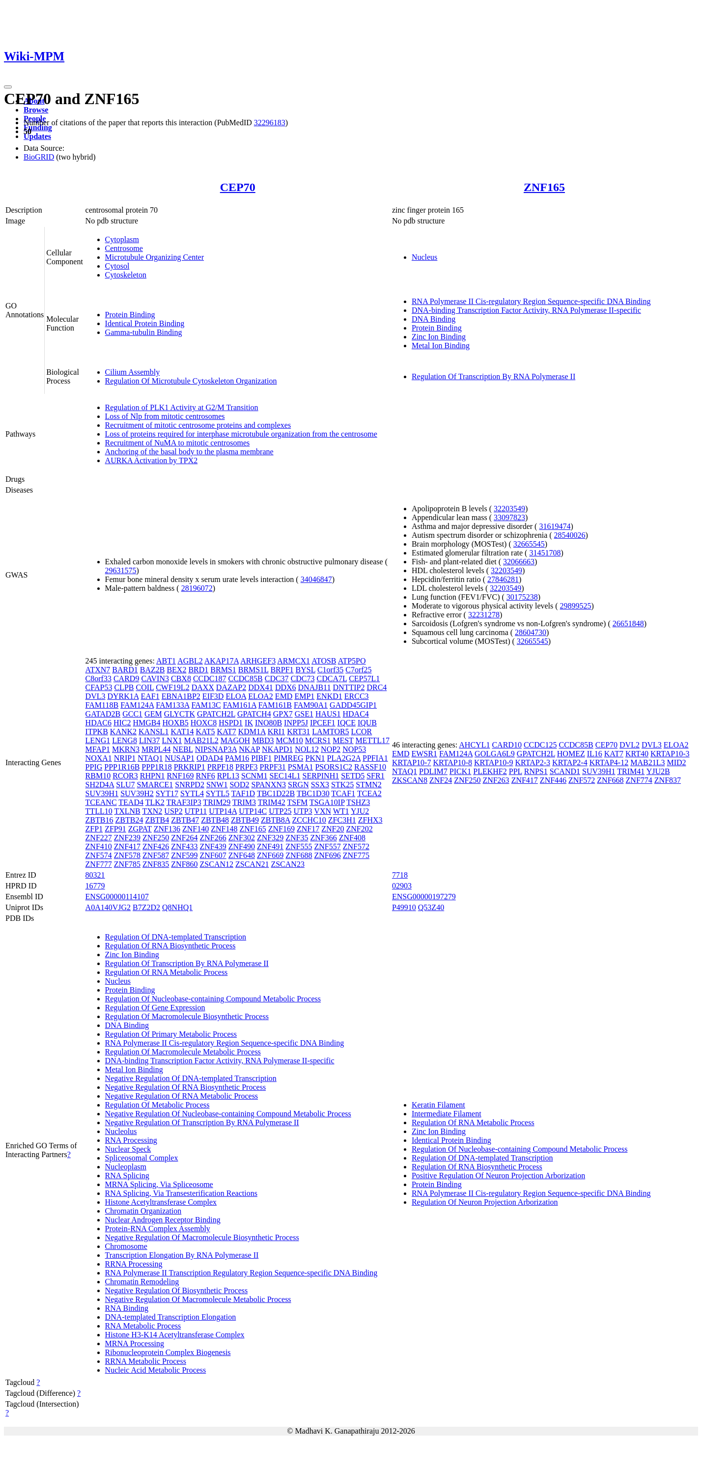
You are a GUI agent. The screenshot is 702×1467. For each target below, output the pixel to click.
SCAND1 (565, 771)
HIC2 (122, 723)
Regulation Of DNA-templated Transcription (176, 937)
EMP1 (304, 696)
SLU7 (125, 784)
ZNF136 (167, 829)
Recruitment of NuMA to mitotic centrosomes (177, 443)
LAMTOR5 (330, 731)
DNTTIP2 (349, 687)
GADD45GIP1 (353, 705)
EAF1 (150, 696)
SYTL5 (217, 793)
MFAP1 (97, 749)
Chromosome (126, 1246)
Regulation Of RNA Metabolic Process (166, 972)
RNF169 (180, 776)
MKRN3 (126, 749)
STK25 (342, 784)
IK (249, 723)
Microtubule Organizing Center (154, 257)
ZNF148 (224, 829)
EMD (284, 696)
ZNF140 (195, 829)
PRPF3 (246, 767)
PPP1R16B (122, 767)
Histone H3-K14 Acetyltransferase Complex (175, 1334)
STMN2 (368, 784)
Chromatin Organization (143, 1211)
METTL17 (373, 740)
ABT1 (166, 661)
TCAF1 (343, 793)
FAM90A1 (311, 705)
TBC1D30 (313, 793)
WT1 (341, 811)
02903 (402, 886)
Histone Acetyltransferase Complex (161, 1202)
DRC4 (376, 687)
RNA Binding (126, 1308)
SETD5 (353, 776)
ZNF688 (298, 855)
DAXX (203, 687)
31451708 (545, 553)
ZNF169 (281, 829)
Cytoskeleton (125, 275)
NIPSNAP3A (216, 749)
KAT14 (182, 731)
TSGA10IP (326, 802)
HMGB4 (147, 723)
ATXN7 (98, 669)
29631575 (121, 570)
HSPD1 (231, 723)
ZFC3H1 (342, 820)
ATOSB (323, 661)
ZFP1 (94, 829)
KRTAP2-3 (533, 762)
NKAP (249, 749)
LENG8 (124, 740)
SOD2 (239, 784)
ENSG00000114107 (117, 896)
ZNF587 (155, 855)
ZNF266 (213, 837)
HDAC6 (98, 723)
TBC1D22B (276, 793)
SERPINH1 (321, 776)
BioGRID (39, 157)
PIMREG (288, 758)
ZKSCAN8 (409, 780)
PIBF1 (261, 758)
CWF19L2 (172, 687)
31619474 (554, 526)
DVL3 (95, 696)
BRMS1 (223, 669)
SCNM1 (254, 776)
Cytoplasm (122, 239)
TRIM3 (244, 802)
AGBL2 (190, 661)
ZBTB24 (129, 820)
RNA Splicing (127, 1175)
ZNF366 (323, 837)
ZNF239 (127, 837)
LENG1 (98, 740)
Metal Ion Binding (441, 345)
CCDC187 (209, 678)
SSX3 (320, 784)
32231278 (484, 614)
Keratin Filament (438, 1105)
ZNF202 (359, 829)
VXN (322, 811)
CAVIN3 (155, 678)
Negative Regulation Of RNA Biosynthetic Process (185, 1087)
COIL (145, 687)
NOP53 (354, 749)
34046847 (316, 579)
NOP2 (330, 749)
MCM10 (289, 740)
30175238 (522, 597)
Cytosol (117, 266)
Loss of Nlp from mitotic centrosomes (165, 416)
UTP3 (302, 811)
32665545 (529, 544)
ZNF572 (356, 846)
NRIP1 (125, 758)
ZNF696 (327, 855)
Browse (36, 110)
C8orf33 (98, 678)
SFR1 (375, 776)
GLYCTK (179, 714)
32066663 (518, 561)
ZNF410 (98, 846)
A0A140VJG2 (108, 907)
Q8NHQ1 (177, 907)
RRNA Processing (134, 1264)
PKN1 (315, 758)
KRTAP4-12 (609, 762)
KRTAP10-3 (670, 753)
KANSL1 (153, 731)
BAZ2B (152, 669)
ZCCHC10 (309, 820)
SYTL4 (192, 793)
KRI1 (276, 731)
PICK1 (460, 771)
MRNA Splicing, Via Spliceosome (159, 1184)
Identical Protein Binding (145, 323)
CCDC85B (245, 678)
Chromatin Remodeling (142, 1281)
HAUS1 (328, 714)
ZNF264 (184, 837)
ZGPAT (140, 829)
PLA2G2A (344, 758)
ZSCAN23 (287, 864)
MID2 (676, 762)
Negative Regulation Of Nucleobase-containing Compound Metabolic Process (228, 1113)
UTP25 (280, 811)
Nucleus (424, 257)
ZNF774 (639, 780)
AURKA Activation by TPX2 (151, 460)
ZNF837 (667, 780)
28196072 (197, 588)
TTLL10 (98, 811)
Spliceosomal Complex (141, 1158)
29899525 (575, 606)
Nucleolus (121, 1131)
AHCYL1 (474, 745)
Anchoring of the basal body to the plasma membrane (189, 451)
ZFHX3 (370, 820)
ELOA (235, 696)
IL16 (594, 753)
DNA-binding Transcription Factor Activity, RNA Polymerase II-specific (526, 310)
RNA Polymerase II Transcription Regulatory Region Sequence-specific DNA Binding (241, 1273)
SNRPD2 (189, 784)
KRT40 (636, 753)
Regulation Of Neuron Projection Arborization (485, 1202)
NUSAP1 (179, 758)
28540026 (570, 535)
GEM (153, 714)
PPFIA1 (375, 758)
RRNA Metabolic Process (145, 1361)
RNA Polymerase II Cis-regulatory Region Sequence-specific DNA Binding (531, 301)
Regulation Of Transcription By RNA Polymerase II (493, 376)
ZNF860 (184, 864)
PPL (515, 771)
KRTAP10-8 (452, 762)
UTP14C (253, 811)
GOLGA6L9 (495, 753)
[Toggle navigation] (8, 86)
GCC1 (132, 714)
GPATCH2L (216, 714)
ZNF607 (213, 855)
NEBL (183, 749)
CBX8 (181, 678)
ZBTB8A (275, 820)
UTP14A (223, 811)
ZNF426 (155, 846)
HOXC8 (204, 723)
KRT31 (298, 731)
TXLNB (127, 811)
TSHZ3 (358, 802)
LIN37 (149, 740)
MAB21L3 (647, 762)
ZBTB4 (157, 820)
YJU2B (658, 771)
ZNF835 (155, 864)
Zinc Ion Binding (439, 336)
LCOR (361, 731)
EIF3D (213, 696)
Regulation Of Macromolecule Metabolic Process (183, 1052)
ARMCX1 (293, 661)
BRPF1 (281, 669)
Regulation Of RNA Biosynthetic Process (170, 945)
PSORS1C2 (333, 767)
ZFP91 (115, 829)
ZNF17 (308, 829)
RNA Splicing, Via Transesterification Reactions (181, 1193)
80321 (95, 875)
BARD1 (125, 669)
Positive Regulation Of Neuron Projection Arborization (498, 1175)
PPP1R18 (156, 767)
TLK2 (155, 802)
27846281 (503, 579)
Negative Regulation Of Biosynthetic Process (176, 1290)
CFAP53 (98, 687)
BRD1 (198, 669)
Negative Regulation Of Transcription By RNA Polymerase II (202, 1122)
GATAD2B (103, 714)
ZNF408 (352, 837)
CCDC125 (540, 745)
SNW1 (217, 784)
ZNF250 (155, 837)
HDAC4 (355, 714)
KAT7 (226, 731)
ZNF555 (298, 846)
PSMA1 (300, 767)
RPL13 (228, 776)
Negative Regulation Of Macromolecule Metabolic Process (198, 1299)
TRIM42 (271, 802)
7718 (400, 875)
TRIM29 (216, 802)
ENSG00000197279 (424, 896)
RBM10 (98, 776)
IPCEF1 (323, 723)
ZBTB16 (99, 820)
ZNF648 (241, 855)
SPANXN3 (268, 784)
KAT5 (205, 731)
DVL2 (629, 745)
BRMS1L (253, 669)
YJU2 (360, 811)
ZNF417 (127, 846)
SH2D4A (99, 784)
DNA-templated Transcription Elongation (170, 1317)
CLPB (124, 687)
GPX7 (283, 714)
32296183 (269, 122)
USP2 (173, 811)
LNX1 (172, 740)
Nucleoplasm (125, 1167)
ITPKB (96, 731)
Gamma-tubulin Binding (143, 332)
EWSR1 (424, 753)
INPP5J (296, 723)
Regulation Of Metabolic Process (157, 1105)
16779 (95, 886)
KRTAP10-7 (411, 762)
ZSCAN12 (216, 864)
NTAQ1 (150, 758)
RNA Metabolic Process (143, 1326)
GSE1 (304, 714)
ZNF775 (356, 855)
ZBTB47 (185, 820)
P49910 (404, 907)
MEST (343, 740)
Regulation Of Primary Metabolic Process (171, 1034)
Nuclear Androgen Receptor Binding (163, 1220)
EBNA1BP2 (181, 696)
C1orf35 (330, 669)
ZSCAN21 (252, 864)
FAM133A (172, 705)
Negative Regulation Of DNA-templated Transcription (191, 1078)
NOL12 (307, 749)
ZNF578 (127, 855)
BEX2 (176, 669)
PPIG (94, 767)
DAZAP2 (231, 687)
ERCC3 (356, 696)
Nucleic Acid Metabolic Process (155, 1370)
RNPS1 (536, 771)
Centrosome (124, 248)
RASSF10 (370, 767)
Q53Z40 (431, 907)
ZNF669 (270, 855)
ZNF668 (610, 780)
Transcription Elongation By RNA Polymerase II (182, 1255)
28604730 (530, 632)
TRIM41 (631, 771)
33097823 (509, 517)
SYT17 (167, 793)
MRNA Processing (134, 1343)
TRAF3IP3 (184, 802)
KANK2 (123, 731)
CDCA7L (332, 678)
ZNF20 (332, 829)
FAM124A (137, 705)
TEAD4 (130, 802)
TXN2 (152, 811)
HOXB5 (176, 723)
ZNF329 (270, 837)
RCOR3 (125, 776)
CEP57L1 (364, 678)
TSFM (297, 802)
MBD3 (263, 740)
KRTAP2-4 (570, 762)
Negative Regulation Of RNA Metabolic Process (181, 1096)
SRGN (298, 784)
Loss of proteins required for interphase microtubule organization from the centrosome (241, 434)
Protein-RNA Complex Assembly (157, 1228)
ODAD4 (210, 758)
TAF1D (243, 793)
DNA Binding (433, 319)
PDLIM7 (433, 771)
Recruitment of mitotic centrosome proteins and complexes (198, 425)
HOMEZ (571, 753)
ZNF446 (553, 780)
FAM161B (275, 705)
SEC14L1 (284, 776)
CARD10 (506, 745)
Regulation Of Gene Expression (155, 1007)
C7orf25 (358, 669)
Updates (37, 136)
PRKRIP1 (189, 767)
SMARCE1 (155, 784)
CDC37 (277, 678)
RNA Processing (131, 1140)
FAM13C (206, 705)
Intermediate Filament (446, 1113)
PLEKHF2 (489, 771)
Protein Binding (130, 314)
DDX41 (260, 687)
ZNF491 (270, 846)
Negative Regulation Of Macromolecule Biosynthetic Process (202, 1237)
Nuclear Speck (128, 1149)
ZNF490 (241, 846)
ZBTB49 (245, 820)
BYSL (305, 669)
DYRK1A (123, 696)
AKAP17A (221, 661)
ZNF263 (495, 780)
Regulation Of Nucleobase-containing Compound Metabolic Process (213, 999)
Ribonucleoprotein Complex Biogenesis (168, 1352)
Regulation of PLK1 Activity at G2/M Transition (181, 407)
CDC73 (303, 678)
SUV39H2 (137, 793)
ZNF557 (327, 846)
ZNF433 (184, 846)
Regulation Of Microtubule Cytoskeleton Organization (191, 381)
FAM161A (239, 705)
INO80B (268, 723)
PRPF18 (220, 767)
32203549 (509, 508)
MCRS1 (318, 740)
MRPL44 (156, 749)
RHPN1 (152, 776)
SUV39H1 (102, 793)
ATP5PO (352, 661)
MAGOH (235, 740)
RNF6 (205, 776)
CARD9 (126, 678)
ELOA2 (260, 696)
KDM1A (252, 731)
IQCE (346, 723)
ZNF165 (544, 187)
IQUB (367, 723)
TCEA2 (369, 793)
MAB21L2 (201, 740)
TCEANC (101, 802)
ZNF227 (98, 837)
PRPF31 (272, 767)
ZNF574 (98, 855)
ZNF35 (296, 837)
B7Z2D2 (146, 907)
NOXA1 (98, 758)
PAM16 (237, 758)
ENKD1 (329, 696)
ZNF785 (127, 864)
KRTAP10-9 (493, 762)
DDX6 (285, 687)
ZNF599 (184, 855)
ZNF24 (440, 780)
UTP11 (196, 811)
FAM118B (102, 705)
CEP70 (237, 187)
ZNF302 (241, 837)
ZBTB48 (215, 820)
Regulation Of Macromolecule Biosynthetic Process (187, 1016)
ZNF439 (213, 846)
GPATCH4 (254, 714)
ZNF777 (98, 864)
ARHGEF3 (258, 661)
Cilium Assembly (132, 372)
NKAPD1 (277, 749)
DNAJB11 (314, 687)
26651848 (628, 623)
